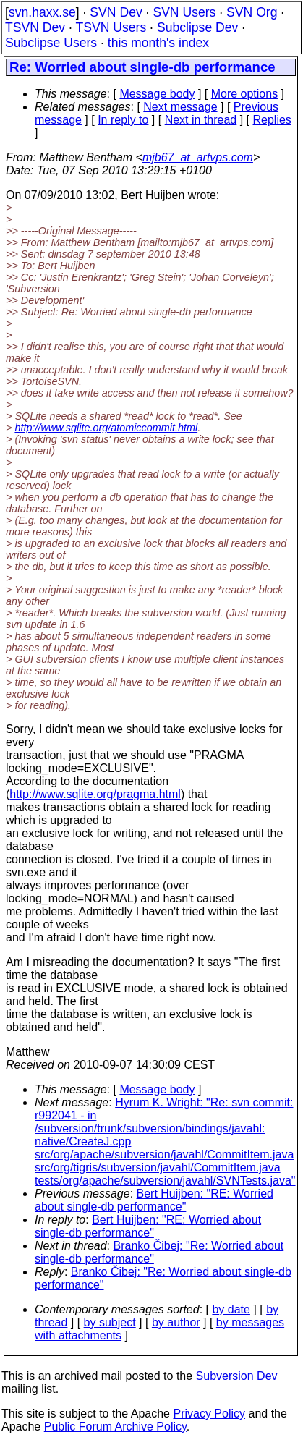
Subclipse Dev (197, 27)
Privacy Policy (209, 1413)
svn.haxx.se (42, 12)
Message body (157, 94)
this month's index (158, 42)
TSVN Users (110, 27)
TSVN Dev (35, 27)
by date (230, 1309)
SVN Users (184, 12)
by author (176, 1322)
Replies (272, 120)
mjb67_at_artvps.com (197, 157)
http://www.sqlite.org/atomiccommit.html (105, 427)
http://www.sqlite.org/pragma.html (95, 794)
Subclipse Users (51, 42)
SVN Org (251, 12)
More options (244, 94)
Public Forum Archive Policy (115, 1426)
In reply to (123, 120)
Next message (180, 107)
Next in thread (201, 120)
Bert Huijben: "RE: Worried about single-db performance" (154, 1200)
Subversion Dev (237, 1376)
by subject (110, 1322)
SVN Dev (116, 12)
